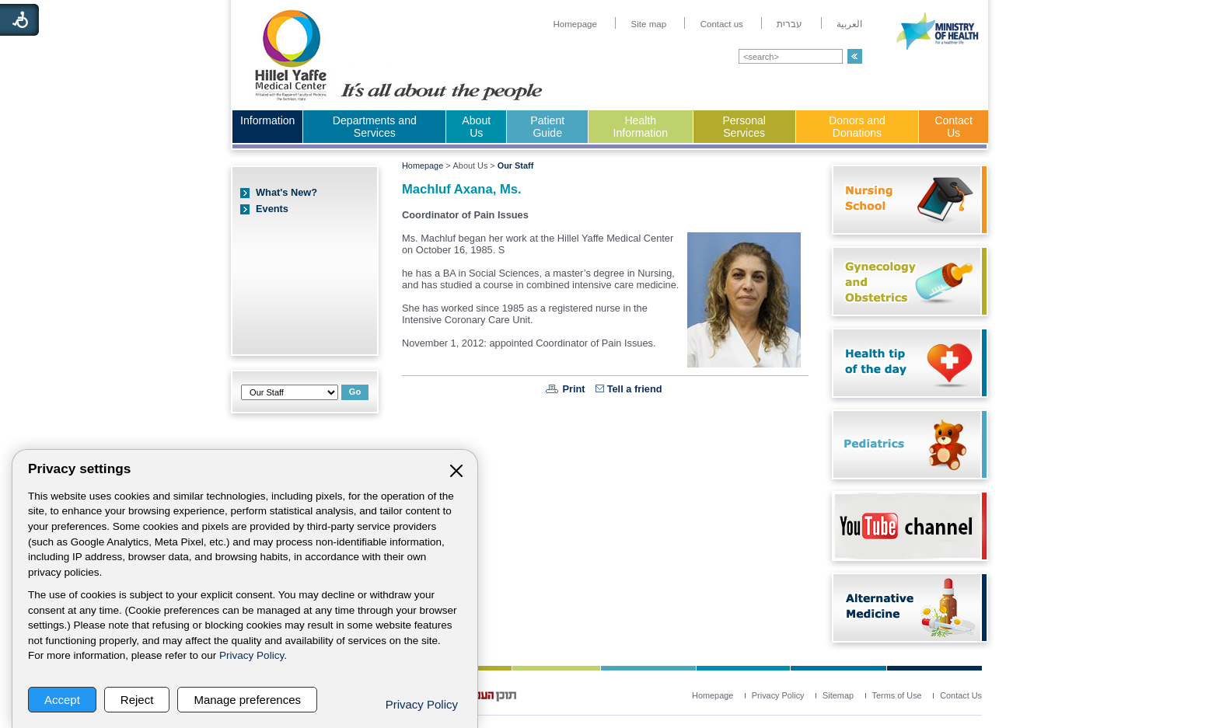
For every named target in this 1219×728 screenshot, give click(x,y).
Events (272, 208)
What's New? (286, 192)
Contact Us (953, 126)
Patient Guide (547, 126)
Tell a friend (634, 389)
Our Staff (516, 165)
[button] (854, 56)
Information (267, 120)
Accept (62, 699)
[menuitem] (575, 24)
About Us (476, 126)
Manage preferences (247, 699)
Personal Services (744, 126)
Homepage (422, 165)
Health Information (640, 126)
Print (573, 389)
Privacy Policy (251, 655)
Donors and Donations (857, 126)
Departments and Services (375, 126)
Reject (137, 699)
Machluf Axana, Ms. (462, 189)
